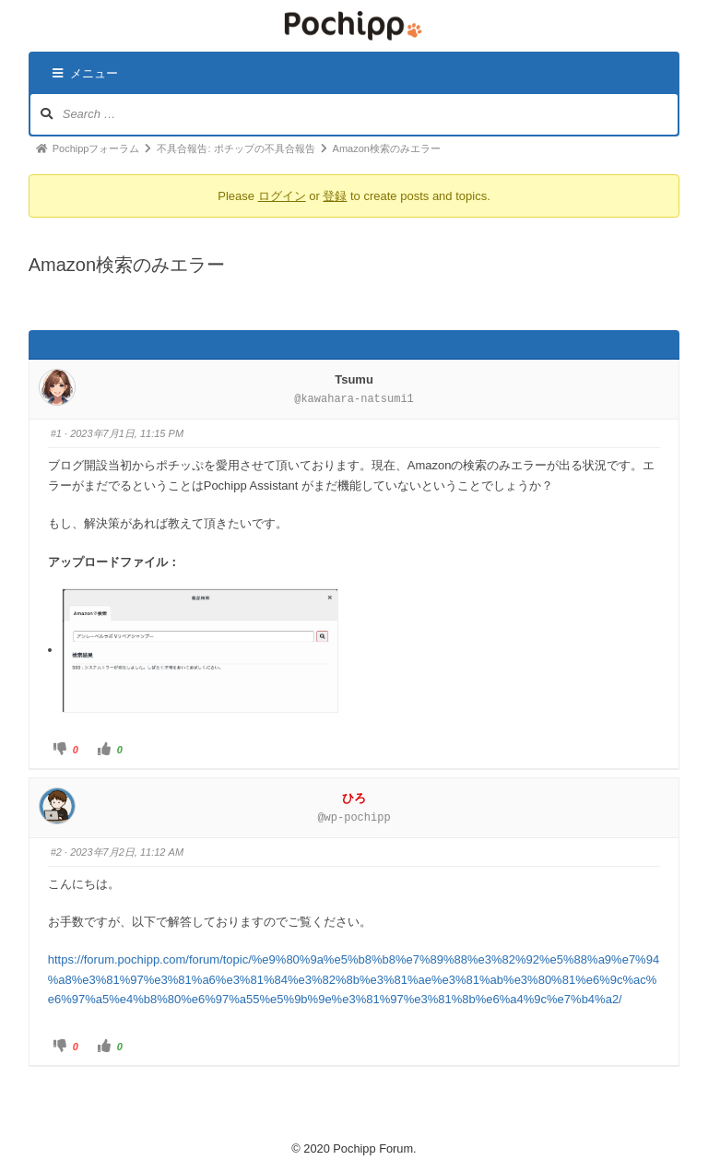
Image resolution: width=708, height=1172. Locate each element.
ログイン (282, 196)
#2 (56, 852)
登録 (335, 196)
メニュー (85, 73)
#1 (56, 433)
